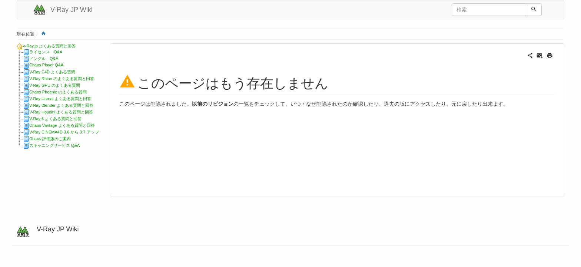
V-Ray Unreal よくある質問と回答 (60, 98)
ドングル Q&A (43, 58)
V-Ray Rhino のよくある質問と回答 (61, 78)
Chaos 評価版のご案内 (50, 138)
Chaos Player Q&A (46, 65)
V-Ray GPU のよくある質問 (54, 85)
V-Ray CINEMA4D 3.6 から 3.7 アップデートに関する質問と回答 (88, 132)
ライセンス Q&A (45, 52)
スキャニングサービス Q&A (54, 145)
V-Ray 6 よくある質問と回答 (55, 118)
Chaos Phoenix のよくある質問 (58, 92)
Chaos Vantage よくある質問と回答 (62, 125)
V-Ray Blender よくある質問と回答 (61, 105)
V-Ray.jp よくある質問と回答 (49, 46)
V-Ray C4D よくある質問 (52, 72)
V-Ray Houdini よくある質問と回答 (61, 112)
